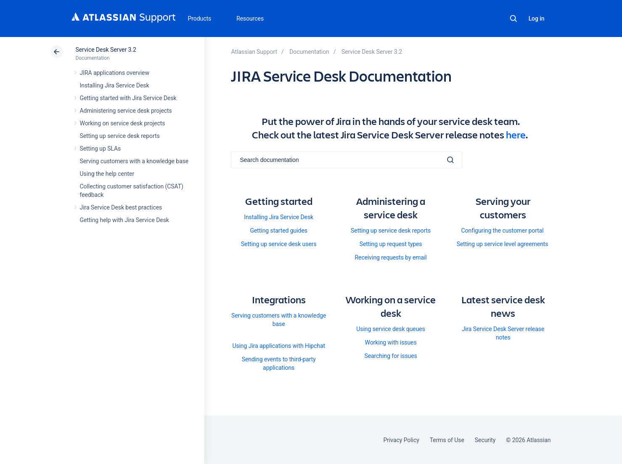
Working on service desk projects (122, 123)
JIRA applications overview (114, 72)
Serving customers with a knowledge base (134, 161)
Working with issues (391, 342)
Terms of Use (447, 440)
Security (485, 440)
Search (513, 18)
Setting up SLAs (100, 148)
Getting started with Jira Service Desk (128, 98)
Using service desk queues (390, 329)
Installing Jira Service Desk (114, 85)
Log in (537, 18)
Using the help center (107, 173)
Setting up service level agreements (502, 244)
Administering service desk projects (126, 110)
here (516, 134)
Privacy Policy (401, 440)
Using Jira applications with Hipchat (278, 345)
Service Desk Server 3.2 (106, 49)
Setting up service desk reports (120, 136)
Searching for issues (390, 356)
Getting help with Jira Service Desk (124, 220)
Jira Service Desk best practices (121, 207)
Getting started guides (278, 230)
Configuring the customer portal (502, 230)
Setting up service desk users (279, 244)
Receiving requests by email (390, 257)
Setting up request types (391, 244)
